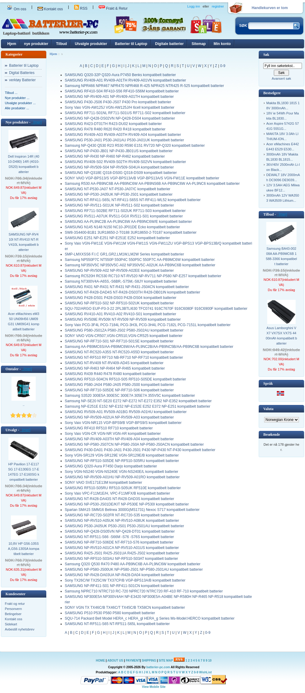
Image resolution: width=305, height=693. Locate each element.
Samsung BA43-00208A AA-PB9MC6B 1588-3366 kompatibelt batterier (281, 256)
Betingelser (13, 614)
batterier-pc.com (158, 667)
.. (24, 404)
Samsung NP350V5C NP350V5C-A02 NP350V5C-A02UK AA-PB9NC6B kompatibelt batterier (140, 265)
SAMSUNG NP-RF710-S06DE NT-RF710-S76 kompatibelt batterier (119, 542)
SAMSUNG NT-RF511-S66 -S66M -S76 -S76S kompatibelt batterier (119, 537)
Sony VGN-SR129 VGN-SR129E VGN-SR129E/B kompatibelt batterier (122, 455)
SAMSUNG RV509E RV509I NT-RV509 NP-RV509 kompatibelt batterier (123, 319)
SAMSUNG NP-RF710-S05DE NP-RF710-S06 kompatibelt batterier (119, 390)
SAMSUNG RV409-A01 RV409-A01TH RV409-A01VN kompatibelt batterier (125, 80)
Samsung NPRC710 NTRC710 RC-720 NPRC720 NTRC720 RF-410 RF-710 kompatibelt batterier (144, 591)
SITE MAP (166, 660)
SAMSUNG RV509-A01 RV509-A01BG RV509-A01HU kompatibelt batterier (126, 412)
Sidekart (11, 624)
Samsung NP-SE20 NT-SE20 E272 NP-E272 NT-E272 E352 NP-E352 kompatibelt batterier (138, 401)
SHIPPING (149, 660)
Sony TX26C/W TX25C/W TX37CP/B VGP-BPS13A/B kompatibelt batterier (125, 580)
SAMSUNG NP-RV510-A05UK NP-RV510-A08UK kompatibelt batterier (122, 520)
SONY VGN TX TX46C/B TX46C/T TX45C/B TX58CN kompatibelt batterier (125, 607)
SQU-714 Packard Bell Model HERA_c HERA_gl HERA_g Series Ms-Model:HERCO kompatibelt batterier (149, 618)
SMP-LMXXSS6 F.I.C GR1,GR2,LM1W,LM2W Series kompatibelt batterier (124, 254)
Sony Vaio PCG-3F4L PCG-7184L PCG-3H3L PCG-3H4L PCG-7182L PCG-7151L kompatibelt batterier (148, 325)
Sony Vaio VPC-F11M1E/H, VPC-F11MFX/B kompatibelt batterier (117, 493)
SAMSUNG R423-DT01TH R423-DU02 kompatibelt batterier (113, 124)
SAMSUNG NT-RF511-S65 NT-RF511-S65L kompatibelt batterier (117, 624)
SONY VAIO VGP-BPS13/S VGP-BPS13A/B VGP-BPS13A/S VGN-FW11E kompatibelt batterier (142, 178)
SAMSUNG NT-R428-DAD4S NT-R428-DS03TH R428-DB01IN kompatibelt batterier (132, 292)
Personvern (13, 609)
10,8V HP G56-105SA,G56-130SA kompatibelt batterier (23, 549)
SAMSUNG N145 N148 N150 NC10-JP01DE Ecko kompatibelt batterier (122, 227)
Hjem (11, 44)
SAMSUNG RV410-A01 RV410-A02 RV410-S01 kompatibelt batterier (120, 314)
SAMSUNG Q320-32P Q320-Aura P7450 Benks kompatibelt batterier (120, 75)
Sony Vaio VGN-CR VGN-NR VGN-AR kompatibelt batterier (113, 434)
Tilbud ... (11, 93)
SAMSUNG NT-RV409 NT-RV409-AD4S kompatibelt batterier (114, 363)
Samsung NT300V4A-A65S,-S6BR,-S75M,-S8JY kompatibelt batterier (121, 281)
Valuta (268, 409)
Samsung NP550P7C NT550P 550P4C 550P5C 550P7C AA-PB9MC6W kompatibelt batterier (140, 260)
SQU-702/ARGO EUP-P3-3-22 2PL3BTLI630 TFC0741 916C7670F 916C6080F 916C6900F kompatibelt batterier (156, 308)
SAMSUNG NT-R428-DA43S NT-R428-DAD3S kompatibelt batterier (119, 499)
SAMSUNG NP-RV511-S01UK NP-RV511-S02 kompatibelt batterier (119, 205)
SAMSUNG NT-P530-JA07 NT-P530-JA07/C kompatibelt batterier (117, 189)
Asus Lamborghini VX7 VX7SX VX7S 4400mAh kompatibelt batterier (281, 335)
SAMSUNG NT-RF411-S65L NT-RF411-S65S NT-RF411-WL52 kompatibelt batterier (133, 200)
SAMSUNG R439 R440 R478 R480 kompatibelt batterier (110, 374)
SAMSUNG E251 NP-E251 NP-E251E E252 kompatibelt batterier (117, 238)
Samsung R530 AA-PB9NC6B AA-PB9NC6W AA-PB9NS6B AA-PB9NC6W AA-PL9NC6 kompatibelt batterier (152, 183)
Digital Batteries (21, 73)
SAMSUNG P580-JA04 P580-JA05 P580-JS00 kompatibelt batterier (119, 385)
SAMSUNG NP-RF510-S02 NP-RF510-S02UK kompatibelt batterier (119, 303)
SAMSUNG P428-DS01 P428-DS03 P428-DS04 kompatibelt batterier (120, 298)
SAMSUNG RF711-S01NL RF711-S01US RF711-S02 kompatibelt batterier (125, 113)
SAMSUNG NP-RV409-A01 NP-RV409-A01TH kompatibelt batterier (119, 97)
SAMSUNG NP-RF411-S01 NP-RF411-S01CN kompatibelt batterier (119, 586)
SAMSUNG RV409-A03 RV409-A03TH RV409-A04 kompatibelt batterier (123, 135)
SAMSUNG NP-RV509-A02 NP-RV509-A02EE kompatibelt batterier (119, 270)
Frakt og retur (15, 603)
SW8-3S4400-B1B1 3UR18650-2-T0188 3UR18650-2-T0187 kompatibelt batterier (131, 232)
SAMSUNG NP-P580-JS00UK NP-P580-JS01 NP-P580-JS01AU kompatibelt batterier (134, 569)
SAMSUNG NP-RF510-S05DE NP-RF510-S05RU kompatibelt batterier (122, 461)
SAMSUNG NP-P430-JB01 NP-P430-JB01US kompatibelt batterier (118, 151)
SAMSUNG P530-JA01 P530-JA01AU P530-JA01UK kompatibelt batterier (124, 140)
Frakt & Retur (113, 8)
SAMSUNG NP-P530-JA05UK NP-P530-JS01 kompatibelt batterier (118, 194)
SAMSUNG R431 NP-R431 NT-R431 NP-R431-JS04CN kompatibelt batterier (127, 287)
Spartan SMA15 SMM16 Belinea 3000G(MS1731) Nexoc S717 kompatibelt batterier (132, 510)
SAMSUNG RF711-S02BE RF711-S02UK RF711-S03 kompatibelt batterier (125, 211)
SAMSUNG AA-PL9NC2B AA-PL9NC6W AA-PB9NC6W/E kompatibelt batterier (128, 222)
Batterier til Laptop (131, 44)
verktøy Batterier (22, 80)
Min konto (222, 44)
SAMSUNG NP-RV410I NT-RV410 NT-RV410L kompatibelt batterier (23, 242)
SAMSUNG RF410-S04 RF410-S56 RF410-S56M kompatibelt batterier (122, 91)
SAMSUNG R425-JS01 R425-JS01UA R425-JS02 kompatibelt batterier (122, 553)
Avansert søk (281, 78)
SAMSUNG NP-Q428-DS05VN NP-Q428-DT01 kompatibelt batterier (120, 531)
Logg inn (193, 6)
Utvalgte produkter (91, 44)
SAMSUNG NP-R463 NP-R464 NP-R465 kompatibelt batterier (115, 368)
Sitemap (199, 44)
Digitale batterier (169, 44)
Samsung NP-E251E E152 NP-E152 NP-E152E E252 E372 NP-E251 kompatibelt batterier (137, 406)
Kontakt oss (50, 9)
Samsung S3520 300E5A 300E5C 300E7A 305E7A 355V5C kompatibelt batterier (130, 395)
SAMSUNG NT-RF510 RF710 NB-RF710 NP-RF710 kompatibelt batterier (124, 357)
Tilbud (61, 44)
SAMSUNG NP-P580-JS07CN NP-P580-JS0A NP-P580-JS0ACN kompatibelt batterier (134, 444)
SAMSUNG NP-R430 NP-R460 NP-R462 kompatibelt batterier (115, 156)
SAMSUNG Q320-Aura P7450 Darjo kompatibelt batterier (111, 466)
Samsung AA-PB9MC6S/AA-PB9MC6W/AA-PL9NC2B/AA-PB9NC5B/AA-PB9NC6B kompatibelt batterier (149, 347)
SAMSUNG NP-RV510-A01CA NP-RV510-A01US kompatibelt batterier (122, 548)
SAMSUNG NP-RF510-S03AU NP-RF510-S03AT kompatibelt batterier (121, 559)
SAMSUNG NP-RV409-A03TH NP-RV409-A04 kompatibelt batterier (119, 439)
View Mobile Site (154, 686)
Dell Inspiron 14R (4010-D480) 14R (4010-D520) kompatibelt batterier (23, 164)
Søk (266, 55)
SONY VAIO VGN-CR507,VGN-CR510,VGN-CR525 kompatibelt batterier (123, 336)
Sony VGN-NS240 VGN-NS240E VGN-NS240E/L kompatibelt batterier (121, 472)
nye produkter (36, 44)
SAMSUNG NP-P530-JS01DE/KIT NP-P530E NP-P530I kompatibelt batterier (127, 504)
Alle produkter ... (17, 108)
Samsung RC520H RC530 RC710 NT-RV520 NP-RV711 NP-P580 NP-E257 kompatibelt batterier (143, 276)
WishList (205, 672)
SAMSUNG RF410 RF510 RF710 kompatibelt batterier (109, 428)
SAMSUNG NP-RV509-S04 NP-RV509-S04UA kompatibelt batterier (119, 167)
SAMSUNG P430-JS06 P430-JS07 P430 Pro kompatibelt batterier (118, 102)
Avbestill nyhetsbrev (19, 629)
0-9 (222, 66)
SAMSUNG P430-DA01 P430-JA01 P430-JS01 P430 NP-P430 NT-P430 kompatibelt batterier (140, 450)
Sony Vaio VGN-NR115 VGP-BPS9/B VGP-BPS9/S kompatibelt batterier (123, 423)
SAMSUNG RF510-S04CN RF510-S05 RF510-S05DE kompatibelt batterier (125, 379)
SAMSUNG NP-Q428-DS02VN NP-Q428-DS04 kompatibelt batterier (120, 118)
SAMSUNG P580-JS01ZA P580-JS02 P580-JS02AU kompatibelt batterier (124, 330)
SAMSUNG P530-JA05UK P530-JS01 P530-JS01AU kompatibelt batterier (124, 526)
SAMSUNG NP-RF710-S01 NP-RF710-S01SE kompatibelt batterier (119, 341)
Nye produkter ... (17, 98)
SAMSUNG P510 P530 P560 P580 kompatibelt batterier (110, 613)
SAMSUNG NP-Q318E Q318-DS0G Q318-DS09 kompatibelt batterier (121, 173)
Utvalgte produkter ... (20, 103)
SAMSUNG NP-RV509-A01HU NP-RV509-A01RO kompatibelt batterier (122, 477)
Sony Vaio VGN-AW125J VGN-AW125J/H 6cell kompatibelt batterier (119, 107)
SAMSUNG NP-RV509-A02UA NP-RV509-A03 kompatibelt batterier (119, 417)
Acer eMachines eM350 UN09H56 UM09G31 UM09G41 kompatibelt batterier (23, 321)
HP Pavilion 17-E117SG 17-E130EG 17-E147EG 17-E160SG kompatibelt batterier (23, 471)
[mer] (36, 122)
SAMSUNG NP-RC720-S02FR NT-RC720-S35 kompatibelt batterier (119, 515)
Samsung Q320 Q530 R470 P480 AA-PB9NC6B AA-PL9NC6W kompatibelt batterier (132, 564)
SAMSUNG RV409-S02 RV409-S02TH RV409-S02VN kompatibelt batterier (125, 162)
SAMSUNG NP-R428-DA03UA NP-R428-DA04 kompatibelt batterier (119, 575)
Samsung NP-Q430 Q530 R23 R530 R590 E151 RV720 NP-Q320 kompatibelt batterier (135, 145)
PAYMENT (133, 660)
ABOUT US (115, 660)
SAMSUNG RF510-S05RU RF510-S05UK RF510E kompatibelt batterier (123, 488)
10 (210, 660)
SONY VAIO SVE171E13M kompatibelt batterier (103, 482)
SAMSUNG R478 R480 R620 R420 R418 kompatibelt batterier (115, 129)
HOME (100, 660)
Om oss (16, 9)
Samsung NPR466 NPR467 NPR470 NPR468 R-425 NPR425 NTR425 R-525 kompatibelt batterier (144, 86)
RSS (80, 8)
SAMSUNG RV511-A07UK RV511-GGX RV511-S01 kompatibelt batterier (124, 216)
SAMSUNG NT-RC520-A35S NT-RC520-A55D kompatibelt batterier (119, 352)
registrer (218, 6)
